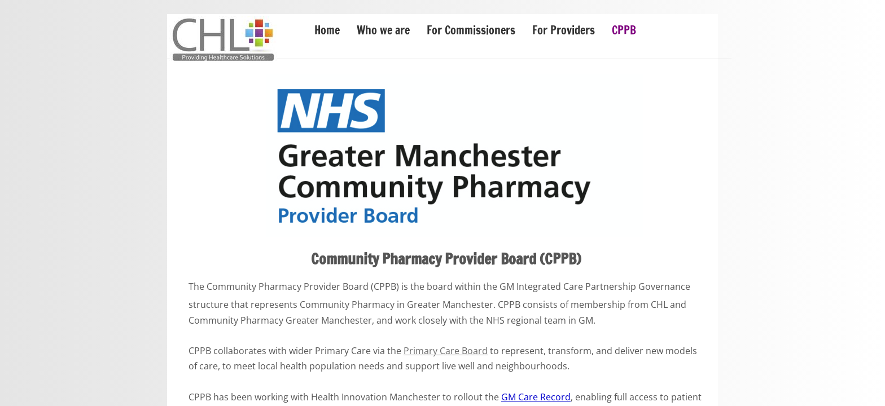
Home (327, 30)
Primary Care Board (446, 351)
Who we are (383, 30)
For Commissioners (471, 30)
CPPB (624, 30)
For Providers (563, 30)
